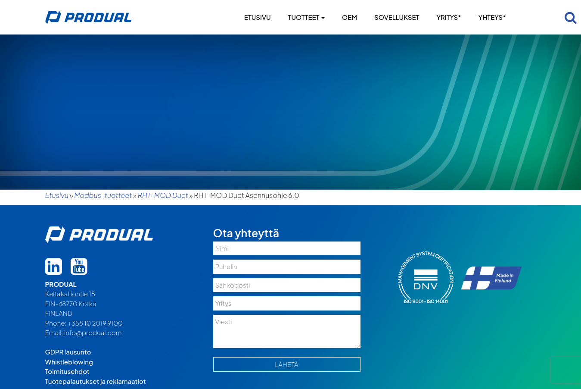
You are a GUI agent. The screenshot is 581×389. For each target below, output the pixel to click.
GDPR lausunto (68, 352)
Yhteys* (492, 17)
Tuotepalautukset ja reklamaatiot (95, 381)
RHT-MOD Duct (163, 195)
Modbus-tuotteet (103, 195)
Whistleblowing (69, 362)
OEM (349, 17)
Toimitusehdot (67, 371)
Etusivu (257, 17)
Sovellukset (396, 17)
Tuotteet (306, 17)
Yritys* (448, 17)
